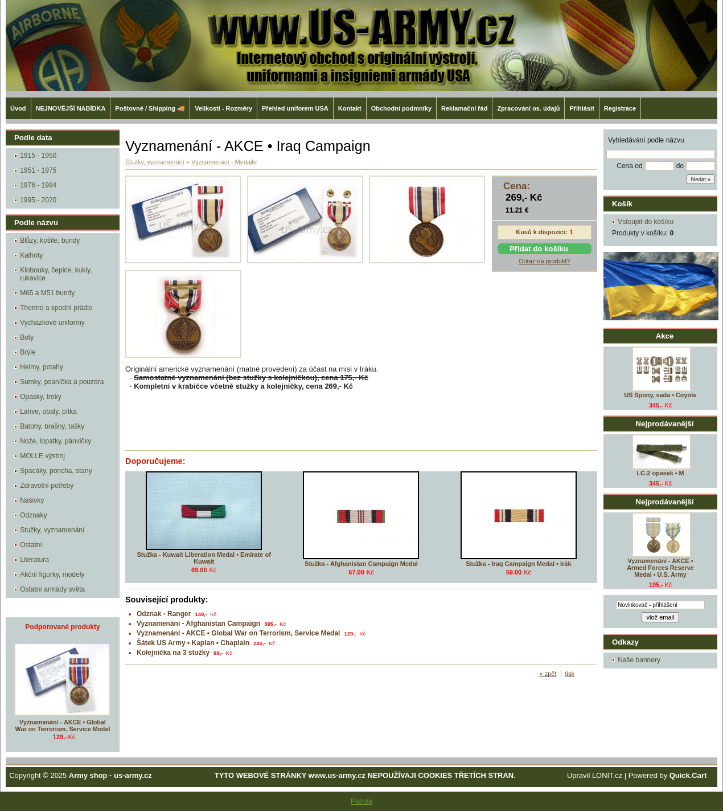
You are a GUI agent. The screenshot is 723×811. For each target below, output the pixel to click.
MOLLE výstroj (42, 456)
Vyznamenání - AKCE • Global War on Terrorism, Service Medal (62, 725)
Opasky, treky (40, 397)
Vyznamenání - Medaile (224, 161)
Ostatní (31, 545)
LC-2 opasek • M (660, 473)
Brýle (27, 352)
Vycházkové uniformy (52, 323)
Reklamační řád (464, 108)
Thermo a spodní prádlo (56, 308)
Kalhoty (31, 255)
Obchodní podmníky (401, 108)
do (680, 166)
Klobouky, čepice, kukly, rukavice (56, 274)
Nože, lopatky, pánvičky (55, 441)
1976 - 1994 (38, 185)
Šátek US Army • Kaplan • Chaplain (193, 643)
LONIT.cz (607, 775)
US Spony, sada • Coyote (660, 395)
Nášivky (32, 500)
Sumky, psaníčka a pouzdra (62, 382)
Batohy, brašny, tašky (52, 426)
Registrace (620, 108)
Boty (27, 337)
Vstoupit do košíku (645, 222)
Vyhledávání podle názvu (646, 140)
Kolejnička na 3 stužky (173, 653)
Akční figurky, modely (52, 574)
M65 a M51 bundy (47, 293)
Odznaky (33, 515)
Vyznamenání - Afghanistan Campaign (198, 623)
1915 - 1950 (38, 156)
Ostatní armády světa (52, 589)
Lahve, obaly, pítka (48, 411)
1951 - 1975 (38, 170)
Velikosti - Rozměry (223, 108)
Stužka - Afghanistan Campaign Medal (361, 563)
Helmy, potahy (41, 367)
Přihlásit (581, 108)
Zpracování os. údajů (528, 108)
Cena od (629, 166)
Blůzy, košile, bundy (50, 240)
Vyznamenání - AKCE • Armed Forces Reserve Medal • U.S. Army (660, 567)
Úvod (18, 108)
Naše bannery (639, 660)
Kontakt (350, 108)
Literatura (34, 560)
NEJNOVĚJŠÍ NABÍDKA (71, 108)
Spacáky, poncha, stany (56, 471)
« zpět (548, 673)
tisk (570, 673)
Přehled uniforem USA (295, 108)
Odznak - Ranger (164, 614)
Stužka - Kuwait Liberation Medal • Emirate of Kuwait (204, 558)
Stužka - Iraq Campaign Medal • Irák (518, 563)
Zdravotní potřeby (46, 486)
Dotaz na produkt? (544, 261)
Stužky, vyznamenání (52, 530)
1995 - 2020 (38, 200)
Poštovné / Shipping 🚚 (150, 108)
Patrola (361, 801)
